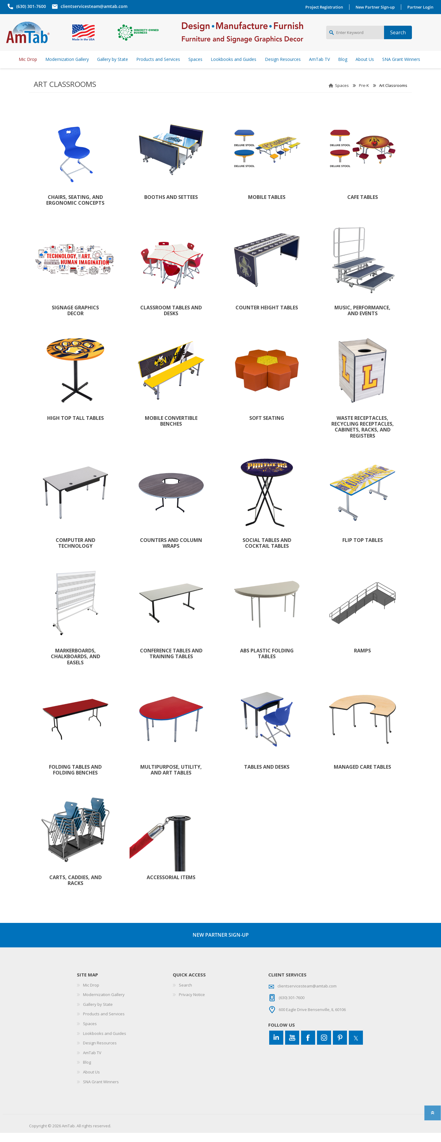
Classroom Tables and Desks (171, 320)
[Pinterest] (340, 1047)
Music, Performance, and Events (362, 320)
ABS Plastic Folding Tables (267, 663)
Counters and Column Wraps (171, 552)
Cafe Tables (362, 206)
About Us (91, 1081)
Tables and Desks (266, 776)
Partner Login (422, 7)
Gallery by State (98, 1013)
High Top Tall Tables (75, 427)
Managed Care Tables (362, 776)
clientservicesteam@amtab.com (92, 6)
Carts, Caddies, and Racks (75, 889)
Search (185, 994)
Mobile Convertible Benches (171, 430)
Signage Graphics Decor (75, 320)
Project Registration (326, 7)
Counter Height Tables (267, 317)
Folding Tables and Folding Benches (75, 779)
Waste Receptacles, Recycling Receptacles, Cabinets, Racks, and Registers (362, 436)
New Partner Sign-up (376, 7)
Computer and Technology (75, 552)
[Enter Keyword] (355, 37)
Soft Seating (266, 427)
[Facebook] (308, 1047)
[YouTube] (292, 1047)
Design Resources (100, 1052)
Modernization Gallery (104, 1003)
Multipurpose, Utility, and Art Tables (171, 779)
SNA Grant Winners (101, 1091)
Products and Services (104, 1023)
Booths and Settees (171, 206)
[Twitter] (356, 1047)
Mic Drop (91, 994)
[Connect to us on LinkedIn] (276, 1047)
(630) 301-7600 (29, 6)
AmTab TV (92, 1062)
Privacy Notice (192, 1003)
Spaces (342, 94)
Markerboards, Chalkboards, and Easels (75, 666)
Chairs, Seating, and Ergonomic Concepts (75, 209)
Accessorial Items (171, 887)
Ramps (362, 660)
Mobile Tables (266, 206)
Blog (87, 1071)
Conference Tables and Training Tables (171, 663)
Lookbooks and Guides (104, 1042)
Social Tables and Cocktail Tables (267, 552)
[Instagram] (324, 1047)
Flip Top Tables (362, 549)
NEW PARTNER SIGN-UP (221, 944)
